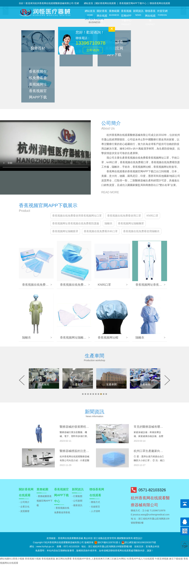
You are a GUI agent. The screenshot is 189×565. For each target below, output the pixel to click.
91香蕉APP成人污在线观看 (140, 558)
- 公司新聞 (77, 500)
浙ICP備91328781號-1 (108, 542)
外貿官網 (162, 13)
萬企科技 (88, 538)
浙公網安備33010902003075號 (140, 542)
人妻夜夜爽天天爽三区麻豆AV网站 (108, 558)
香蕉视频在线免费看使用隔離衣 (141, 231)
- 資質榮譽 (24, 511)
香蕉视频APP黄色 (81, 558)
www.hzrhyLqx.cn (45, 546)
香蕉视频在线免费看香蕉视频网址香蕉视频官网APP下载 (38, 84)
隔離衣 (108, 223)
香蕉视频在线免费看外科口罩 (101, 231)
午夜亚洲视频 (162, 558)
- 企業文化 (24, 506)
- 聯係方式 (94, 502)
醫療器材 (38, 48)
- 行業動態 (77, 496)
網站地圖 (4, 558)
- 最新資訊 (77, 505)
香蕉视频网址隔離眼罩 (65, 231)
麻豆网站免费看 (64, 558)
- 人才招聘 (94, 511)
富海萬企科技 (152, 546)
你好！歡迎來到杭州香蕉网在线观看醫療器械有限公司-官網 (49, 3)
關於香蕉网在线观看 (105, 3)
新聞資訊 (138, 13)
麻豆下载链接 (176, 558)
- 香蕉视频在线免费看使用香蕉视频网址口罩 (62, 512)
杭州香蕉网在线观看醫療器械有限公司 (64, 542)
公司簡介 (111, 123)
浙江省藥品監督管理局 (104, 538)
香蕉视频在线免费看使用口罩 (124, 215)
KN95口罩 (152, 215)
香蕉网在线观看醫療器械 (70, 538)
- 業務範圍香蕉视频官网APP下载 (45, 501)
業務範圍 (114, 13)
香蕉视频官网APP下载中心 (133, 3)
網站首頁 (88, 3)
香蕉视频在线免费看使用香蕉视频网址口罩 (77, 215)
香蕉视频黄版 (48, 558)
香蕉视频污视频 (33, 558)
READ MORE (110, 192)
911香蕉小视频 (16, 558)
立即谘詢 (94, 48)
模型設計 (137, 538)
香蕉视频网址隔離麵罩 (131, 223)
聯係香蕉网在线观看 (160, 3)
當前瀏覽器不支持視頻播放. (45, 145)
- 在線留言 (94, 506)
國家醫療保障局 (125, 538)
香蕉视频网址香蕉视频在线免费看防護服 (75, 223)
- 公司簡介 (24, 502)
